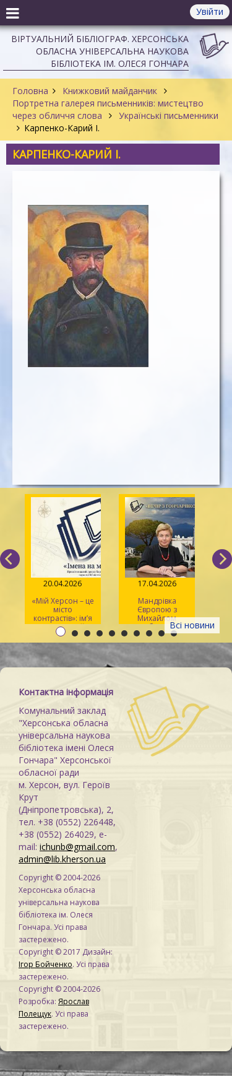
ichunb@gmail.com (77, 847)
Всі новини (192, 625)
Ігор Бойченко (45, 964)
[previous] (10, 559)
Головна (30, 91)
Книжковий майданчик (110, 91)
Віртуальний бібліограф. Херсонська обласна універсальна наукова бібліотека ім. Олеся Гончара (100, 51)
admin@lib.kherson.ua (62, 859)
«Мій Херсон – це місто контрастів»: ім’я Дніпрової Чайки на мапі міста (63, 560)
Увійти (209, 11)
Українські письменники (167, 115)
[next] (222, 559)
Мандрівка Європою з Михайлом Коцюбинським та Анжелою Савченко (157, 560)
